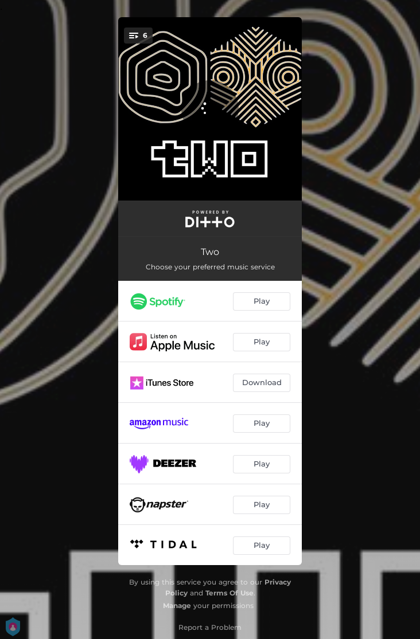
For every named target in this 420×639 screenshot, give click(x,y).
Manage (177, 605)
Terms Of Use (229, 593)
